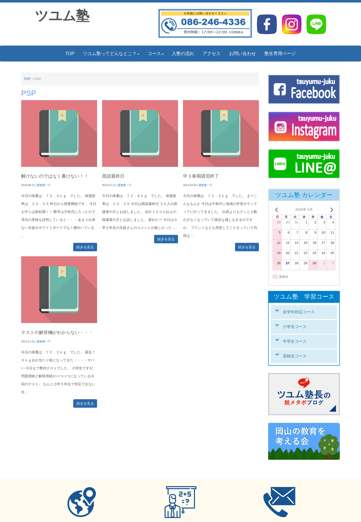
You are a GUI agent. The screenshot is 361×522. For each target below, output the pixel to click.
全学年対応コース (299, 312)
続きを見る (85, 247)
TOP (27, 79)
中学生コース (295, 341)
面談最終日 (113, 176)
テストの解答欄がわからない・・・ (57, 332)
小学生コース (295, 327)
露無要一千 (44, 185)
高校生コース (295, 356)
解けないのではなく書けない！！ (54, 176)
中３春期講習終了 (201, 176)
